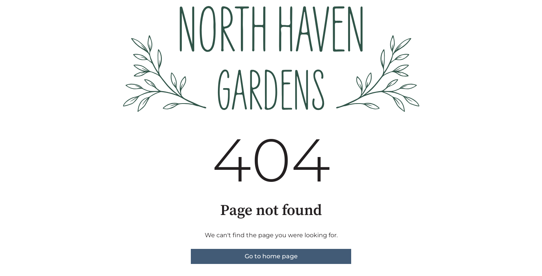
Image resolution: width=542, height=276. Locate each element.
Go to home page (271, 256)
